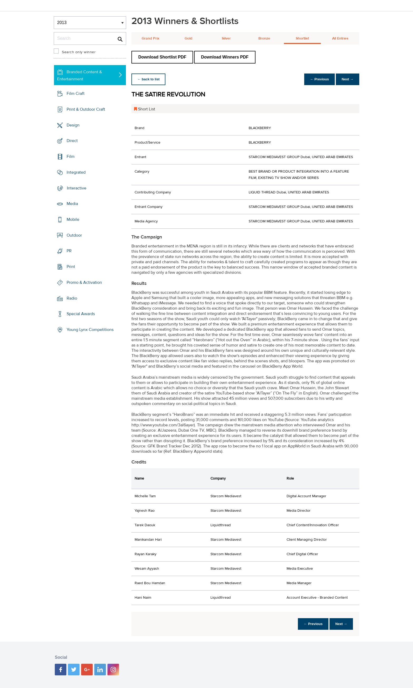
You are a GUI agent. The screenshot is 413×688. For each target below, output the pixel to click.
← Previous (318, 79)
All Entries (340, 38)
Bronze (264, 38)
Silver (226, 38)
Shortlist (302, 38)
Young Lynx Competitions (90, 329)
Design (73, 125)
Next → (347, 79)
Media (72, 203)
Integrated (76, 172)
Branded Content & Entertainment (79, 75)
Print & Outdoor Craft (86, 109)
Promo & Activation (84, 282)
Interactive (76, 188)
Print (71, 266)
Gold (188, 38)
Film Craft (76, 93)
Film (71, 156)
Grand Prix (150, 38)
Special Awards (81, 313)
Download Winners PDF (224, 57)
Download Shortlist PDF (162, 57)
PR (69, 250)
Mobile (73, 219)
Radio (72, 298)
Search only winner (79, 52)
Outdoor (74, 235)
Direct (72, 140)
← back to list (149, 79)
